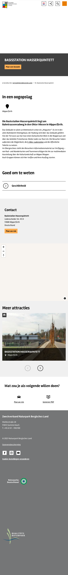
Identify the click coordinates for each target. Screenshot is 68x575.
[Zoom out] (3, 251)
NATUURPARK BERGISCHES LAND (22, 83)
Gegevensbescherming (11, 444)
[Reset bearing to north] (3, 255)
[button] (13, 67)
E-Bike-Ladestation (35, 142)
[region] (34, 272)
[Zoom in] (3, 247)
